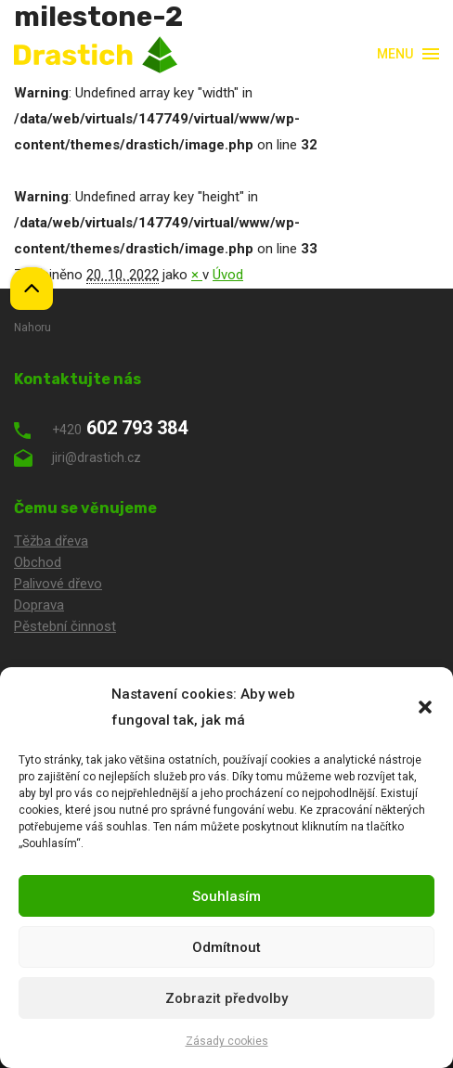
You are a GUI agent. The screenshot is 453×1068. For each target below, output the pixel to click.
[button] (425, 707)
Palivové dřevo (58, 583)
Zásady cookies (227, 1041)
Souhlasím (226, 896)
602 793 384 (101, 428)
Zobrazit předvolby (226, 998)
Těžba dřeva (51, 541)
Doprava (39, 605)
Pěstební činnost (65, 626)
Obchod (37, 562)
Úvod (228, 274)
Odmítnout (226, 947)
